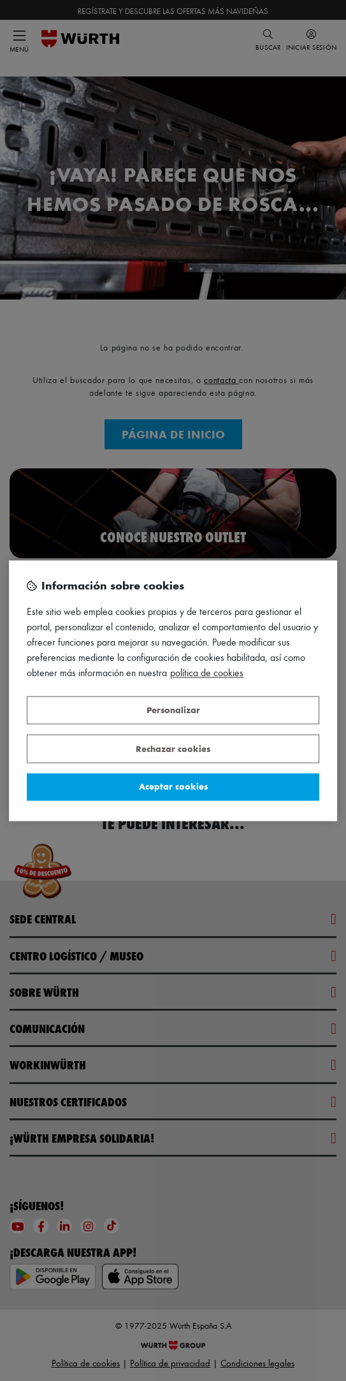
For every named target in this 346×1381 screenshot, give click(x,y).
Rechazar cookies (173, 748)
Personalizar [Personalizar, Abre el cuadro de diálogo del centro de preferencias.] (173, 710)
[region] (173, 690)
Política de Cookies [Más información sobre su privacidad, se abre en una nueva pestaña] (206, 673)
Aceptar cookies (173, 786)
